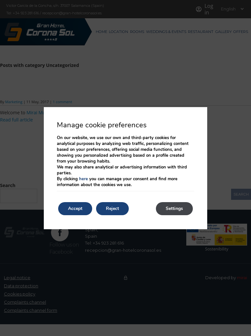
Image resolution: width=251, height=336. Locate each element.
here (83, 179)
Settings (174, 208)
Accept (75, 208)
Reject (112, 208)
